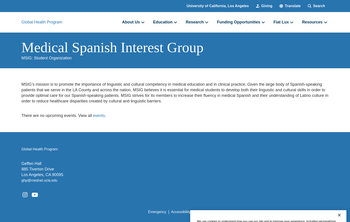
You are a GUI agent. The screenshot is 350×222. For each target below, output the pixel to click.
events (99, 115)
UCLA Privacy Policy (211, 212)
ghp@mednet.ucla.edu (39, 180)
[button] (290, 6)
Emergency (157, 212)
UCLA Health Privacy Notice (255, 212)
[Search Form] (316, 6)
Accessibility (180, 212)
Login (286, 212)
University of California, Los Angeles (218, 6)
